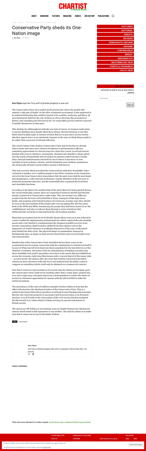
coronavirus (125, 50)
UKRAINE (76, 438)
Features (21, 22)
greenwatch (125, 58)
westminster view (122, 62)
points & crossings (121, 66)
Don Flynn (17, 38)
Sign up (130, 104)
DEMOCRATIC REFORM (82, 435)
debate (128, 34)
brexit (129, 54)
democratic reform (121, 42)
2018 (135, 438)
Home (14, 22)
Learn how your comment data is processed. (70, 422)
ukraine (128, 46)
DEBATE (54, 438)
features (127, 26)
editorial (127, 30)
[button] (113, 16)
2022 (127, 438)
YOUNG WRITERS (57, 435)
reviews (128, 38)
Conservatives (23, 321)
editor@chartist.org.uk (108, 438)
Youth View (126, 70)
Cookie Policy (47, 447)
